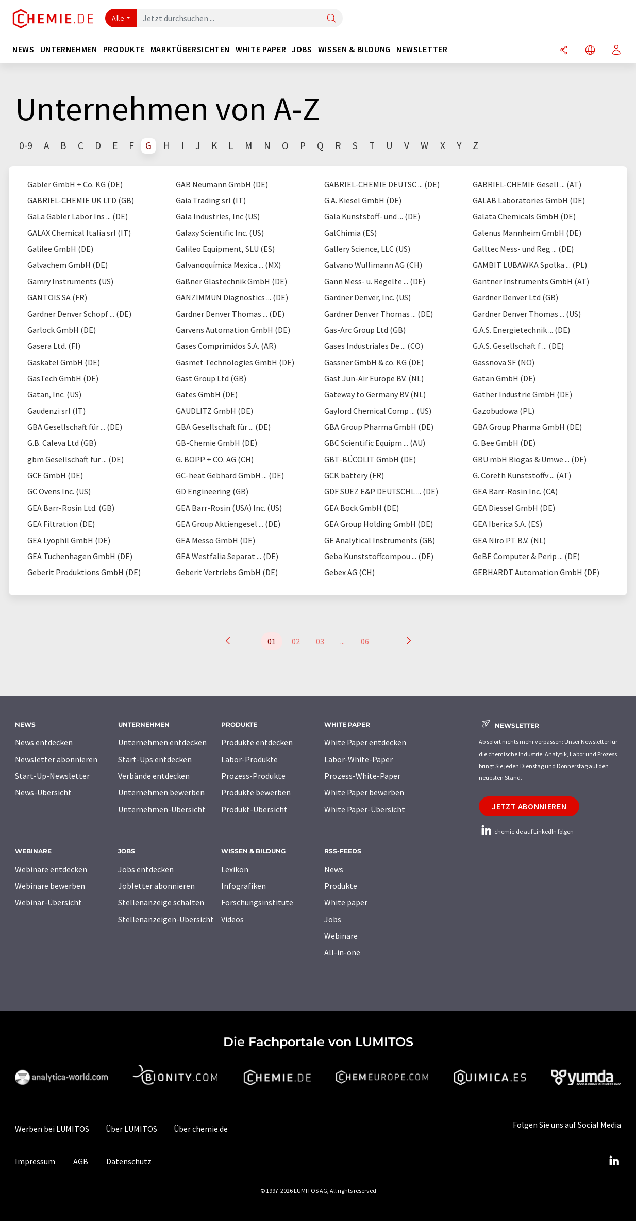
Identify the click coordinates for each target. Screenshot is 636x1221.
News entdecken (44, 742)
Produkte (340, 886)
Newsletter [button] (421, 49)
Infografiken (243, 886)
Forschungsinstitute (257, 902)
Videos (232, 919)
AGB (80, 1161)
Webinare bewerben (50, 886)
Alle (118, 18)
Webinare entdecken (51, 869)
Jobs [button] (302, 49)
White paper (345, 902)
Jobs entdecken (146, 869)
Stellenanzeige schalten (161, 902)
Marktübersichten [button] (190, 49)
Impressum (35, 1161)
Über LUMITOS (131, 1129)
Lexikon (234, 869)
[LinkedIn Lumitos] (614, 1161)
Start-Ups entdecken (155, 759)
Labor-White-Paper (358, 759)
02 (296, 641)
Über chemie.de (201, 1129)
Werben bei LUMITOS (52, 1129)
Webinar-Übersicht (48, 902)
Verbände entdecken (154, 776)
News (333, 869)
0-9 (25, 145)
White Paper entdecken (365, 742)
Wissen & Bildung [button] (354, 49)
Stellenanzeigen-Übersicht (166, 919)
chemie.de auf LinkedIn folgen (526, 831)
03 (320, 641)
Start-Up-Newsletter (52, 776)
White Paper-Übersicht (364, 809)
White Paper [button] (261, 49)
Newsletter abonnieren (56, 759)
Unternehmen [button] (68, 49)
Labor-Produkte (249, 759)
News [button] (23, 49)
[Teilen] (564, 51)
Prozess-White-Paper (362, 776)
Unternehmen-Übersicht (162, 809)
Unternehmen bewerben (161, 792)
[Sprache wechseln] (590, 51)
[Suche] (331, 19)
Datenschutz (129, 1161)
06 (365, 641)
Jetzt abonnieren (529, 806)
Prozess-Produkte (253, 776)
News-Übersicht (43, 792)
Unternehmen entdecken (162, 742)
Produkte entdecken (257, 742)
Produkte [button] (124, 49)
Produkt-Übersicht (254, 809)
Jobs (332, 919)
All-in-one (342, 952)
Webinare (341, 936)
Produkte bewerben (256, 792)
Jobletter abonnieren (156, 886)
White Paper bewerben (364, 792)
